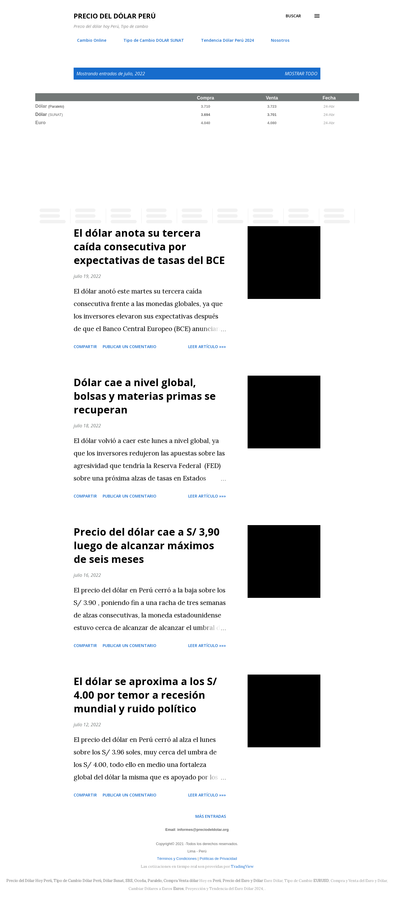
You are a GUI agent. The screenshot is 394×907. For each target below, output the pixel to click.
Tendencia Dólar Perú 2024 (224, 40)
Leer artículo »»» (207, 346)
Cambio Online (88, 40)
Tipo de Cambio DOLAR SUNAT (150, 40)
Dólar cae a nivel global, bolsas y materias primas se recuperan (145, 396)
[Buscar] (293, 16)
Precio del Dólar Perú (115, 15)
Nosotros (276, 40)
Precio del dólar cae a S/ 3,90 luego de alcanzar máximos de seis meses (147, 545)
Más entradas (210, 816)
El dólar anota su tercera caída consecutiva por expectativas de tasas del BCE (149, 246)
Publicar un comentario (129, 346)
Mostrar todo (301, 73)
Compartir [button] (85, 346)
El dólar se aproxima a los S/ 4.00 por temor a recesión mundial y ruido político (145, 694)
